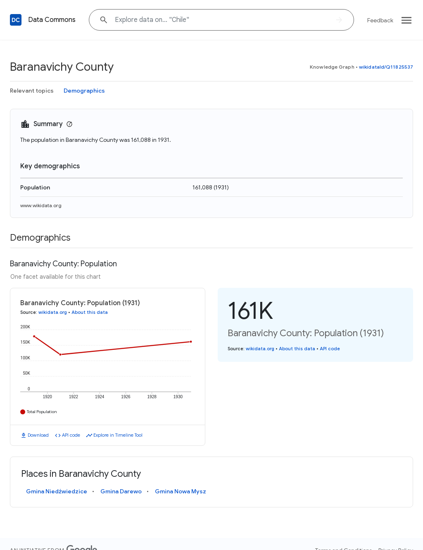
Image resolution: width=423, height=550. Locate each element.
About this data (89, 312)
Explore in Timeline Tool (118, 435)
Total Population (42, 411)
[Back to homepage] (15, 20)
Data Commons (52, 20)
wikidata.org (52, 312)
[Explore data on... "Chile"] (221, 20)
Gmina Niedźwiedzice (56, 491)
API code (71, 435)
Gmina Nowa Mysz (180, 491)
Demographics (84, 90)
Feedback (380, 20)
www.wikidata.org (41, 205)
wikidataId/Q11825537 (386, 67)
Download (38, 435)
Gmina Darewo (121, 491)
